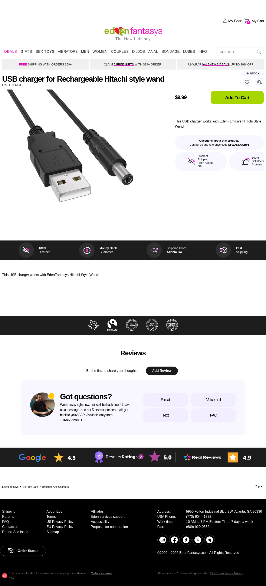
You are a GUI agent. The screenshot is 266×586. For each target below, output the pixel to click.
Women (100, 52)
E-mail (165, 400)
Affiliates (97, 511)
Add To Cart (237, 97)
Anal (153, 52)
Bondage (171, 52)
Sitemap (52, 532)
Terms (51, 516)
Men (85, 52)
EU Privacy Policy (59, 527)
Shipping (8, 511)
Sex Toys (45, 52)
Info (202, 52)
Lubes (189, 52)
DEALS (10, 52)
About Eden (55, 511)
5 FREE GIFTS (124, 64)
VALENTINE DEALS (215, 64)
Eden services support (107, 516)
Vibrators (68, 52)
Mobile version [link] (101, 573)
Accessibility (100, 521)
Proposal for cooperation (109, 527)
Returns (8, 516)
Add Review (161, 371)
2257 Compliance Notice (226, 573)
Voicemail (213, 400)
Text (165, 415)
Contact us (10, 527)
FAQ (213, 415)
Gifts (26, 52)
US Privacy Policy (59, 521)
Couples (120, 52)
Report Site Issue (15, 532)
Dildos (138, 52)
